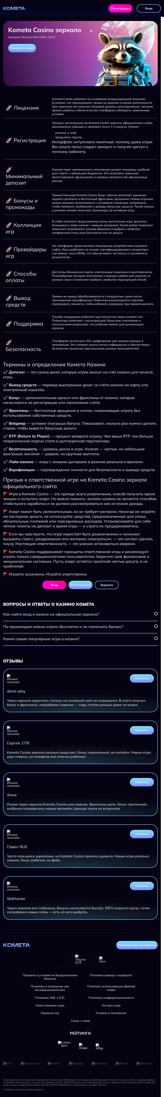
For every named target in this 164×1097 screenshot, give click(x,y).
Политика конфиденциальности (111, 998)
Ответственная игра (50, 1005)
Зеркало (106, 585)
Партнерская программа (137, 945)
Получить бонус (22, 48)
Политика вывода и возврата (111, 975)
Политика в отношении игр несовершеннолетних (50, 988)
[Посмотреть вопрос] (156, 613)
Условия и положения (111, 1013)
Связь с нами (80, 1021)
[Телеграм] (102, 959)
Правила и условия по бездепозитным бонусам (50, 977)
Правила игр (50, 1013)
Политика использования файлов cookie (111, 988)
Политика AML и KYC (50, 998)
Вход (148, 8)
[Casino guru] (64, 1047)
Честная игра (111, 1005)
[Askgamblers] (83, 1047)
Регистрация (120, 8)
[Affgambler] (99, 1047)
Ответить (142, 678)
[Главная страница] (15, 8)
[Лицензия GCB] (80, 960)
